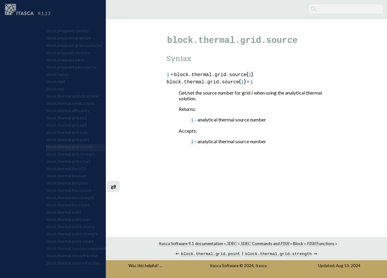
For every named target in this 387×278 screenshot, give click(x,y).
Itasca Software (224, 266)
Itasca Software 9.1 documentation (191, 243)
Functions (320, 243)
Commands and (265, 243)
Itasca (261, 266)
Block (298, 243)
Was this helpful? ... (145, 266)
